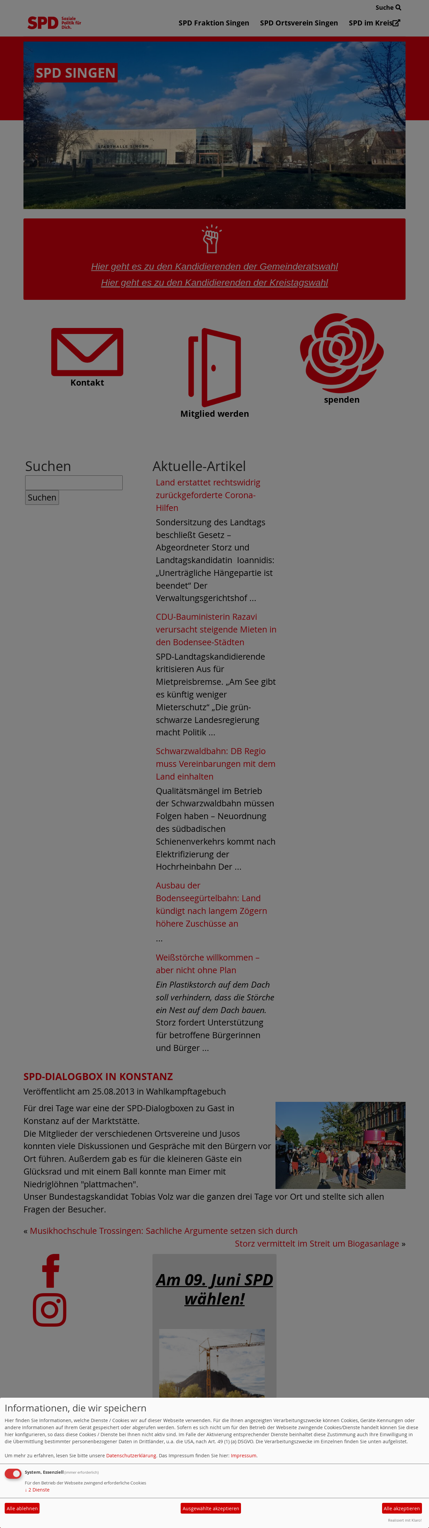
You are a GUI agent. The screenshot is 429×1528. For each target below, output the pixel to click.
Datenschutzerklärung (131, 1455)
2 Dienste (37, 1489)
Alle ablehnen (22, 1508)
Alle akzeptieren (402, 1508)
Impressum (243, 1455)
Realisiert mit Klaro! (405, 1520)
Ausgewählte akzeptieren (211, 1508)
